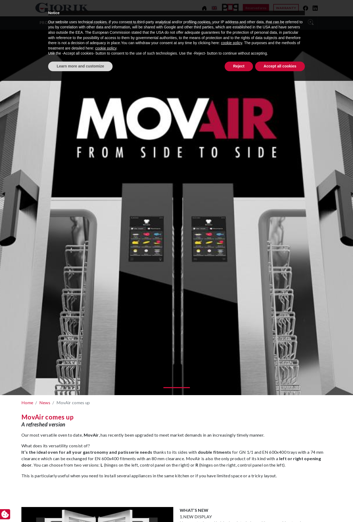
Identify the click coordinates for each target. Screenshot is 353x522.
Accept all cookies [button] (280, 507)
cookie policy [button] (231, 484)
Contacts (276, 23)
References (98, 23)
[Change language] (214, 8)
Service (239, 23)
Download (201, 23)
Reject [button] (238, 507)
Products (51, 22)
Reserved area (255, 8)
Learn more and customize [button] (80, 507)
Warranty (286, 8)
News (134, 23)
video (164, 23)
